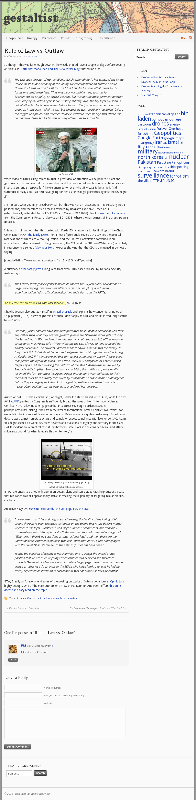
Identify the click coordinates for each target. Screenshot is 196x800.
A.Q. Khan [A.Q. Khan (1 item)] (143, 114)
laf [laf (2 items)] (181, 142)
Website (48, 703)
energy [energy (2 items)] (175, 124)
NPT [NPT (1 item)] (166, 158)
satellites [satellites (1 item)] (164, 167)
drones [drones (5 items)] (160, 123)
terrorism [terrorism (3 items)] (179, 176)
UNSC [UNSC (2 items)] (169, 181)
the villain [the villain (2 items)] (145, 181)
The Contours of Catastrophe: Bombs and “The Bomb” (97, 608)
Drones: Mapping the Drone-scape (161, 86)
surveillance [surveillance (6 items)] (153, 175)
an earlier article (62, 311)
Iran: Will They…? (151, 95)
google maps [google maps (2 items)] (174, 138)
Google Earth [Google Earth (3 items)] (150, 138)
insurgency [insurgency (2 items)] (146, 142)
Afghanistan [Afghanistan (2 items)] (157, 114)
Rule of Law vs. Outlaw (34, 50)
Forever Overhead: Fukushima (23, 608)
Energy (32, 38)
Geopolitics (14, 38)
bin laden (21, 598)
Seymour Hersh (45, 247)
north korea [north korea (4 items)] (151, 157)
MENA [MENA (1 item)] (167, 147)
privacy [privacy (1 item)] (147, 167)
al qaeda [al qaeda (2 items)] (173, 114)
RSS (184, 38)
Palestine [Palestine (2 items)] (164, 162)
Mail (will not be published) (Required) (64, 695)
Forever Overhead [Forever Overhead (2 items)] (170, 129)
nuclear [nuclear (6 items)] (179, 156)
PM (23, 645)
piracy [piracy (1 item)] (141, 167)
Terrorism (49, 38)
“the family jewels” (38, 234)
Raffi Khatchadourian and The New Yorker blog (50, 69)
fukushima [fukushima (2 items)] (145, 134)
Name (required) (52, 688)
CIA (29, 598)
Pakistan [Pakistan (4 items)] (147, 162)
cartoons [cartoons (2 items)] (144, 124)
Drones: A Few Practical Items (158, 77)
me (8, 56)
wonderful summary (112, 213)
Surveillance (106, 38)
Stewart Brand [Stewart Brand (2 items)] (163, 171)
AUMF (15, 401)
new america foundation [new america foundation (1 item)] (170, 152)
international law (41, 598)
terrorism (72, 598)
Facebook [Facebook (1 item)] (142, 129)
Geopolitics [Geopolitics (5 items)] (167, 133)
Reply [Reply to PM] (13, 660)
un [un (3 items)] (162, 180)
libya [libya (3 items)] (142, 146)
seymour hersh (58, 598)
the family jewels (32, 269)
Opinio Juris (117, 581)
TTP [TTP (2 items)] (156, 181)
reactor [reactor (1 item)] (155, 167)
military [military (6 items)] (148, 151)
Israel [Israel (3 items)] (173, 142)
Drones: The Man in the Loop (158, 81)
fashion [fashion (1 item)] (152, 129)
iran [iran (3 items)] (159, 142)
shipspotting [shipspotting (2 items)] (179, 167)
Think (65, 38)
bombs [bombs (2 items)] (157, 119)
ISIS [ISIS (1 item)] (165, 143)
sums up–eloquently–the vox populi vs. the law (58, 508)
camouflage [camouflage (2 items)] (172, 119)
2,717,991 (147, 90)
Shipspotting (83, 38)
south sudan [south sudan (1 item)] (144, 171)
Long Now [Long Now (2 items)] (156, 147)
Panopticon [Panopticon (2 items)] (180, 162)
